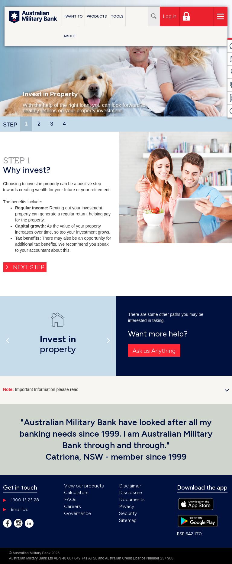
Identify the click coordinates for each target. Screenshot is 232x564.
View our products (84, 486)
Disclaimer (130, 486)
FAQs (70, 499)
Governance (77, 513)
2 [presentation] (38, 124)
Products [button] (97, 16)
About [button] (69, 36)
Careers (72, 506)
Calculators (76, 492)
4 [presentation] (64, 124)
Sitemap (128, 520)
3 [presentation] (51, 124)
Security (128, 513)
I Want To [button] (73, 16)
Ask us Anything (154, 350)
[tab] (26, 123)
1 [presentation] (26, 124)
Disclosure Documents (132, 496)
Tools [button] (117, 16)
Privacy (126, 506)
